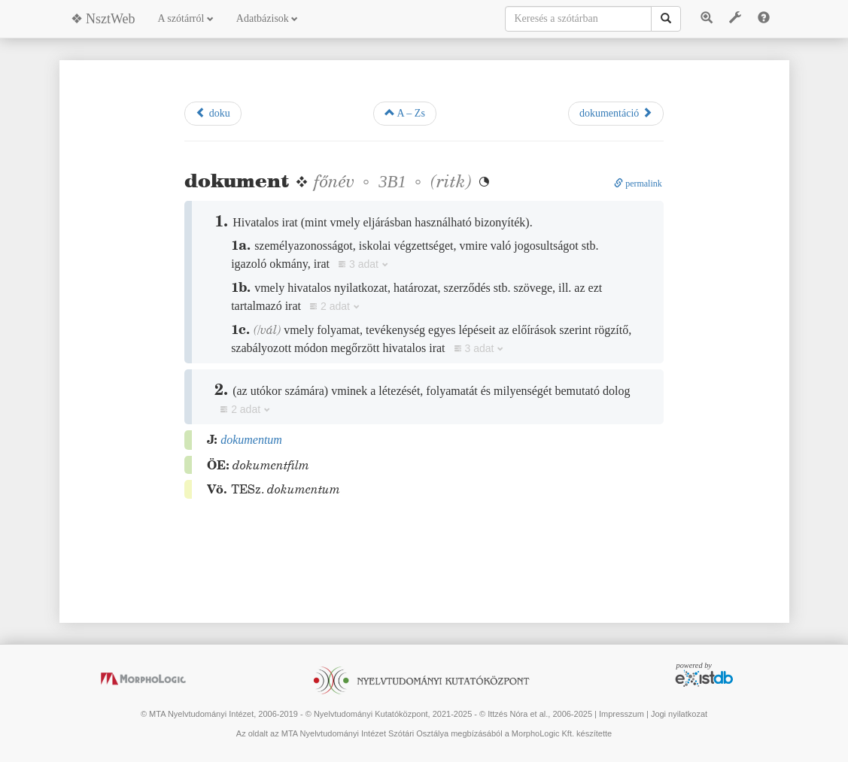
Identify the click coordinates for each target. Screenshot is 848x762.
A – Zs (404, 113)
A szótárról (186, 18)
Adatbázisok (267, 18)
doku (213, 113)
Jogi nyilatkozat (679, 713)
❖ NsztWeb (103, 18)
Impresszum (621, 713)
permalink (638, 183)
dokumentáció (615, 113)
